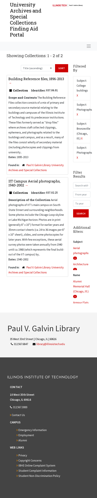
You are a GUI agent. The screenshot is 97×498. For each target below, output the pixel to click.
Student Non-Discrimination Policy (39, 476)
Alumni (22, 440)
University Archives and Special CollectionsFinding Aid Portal (25, 19)
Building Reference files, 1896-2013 (36, 79)
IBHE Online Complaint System (36, 465)
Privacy (22, 455)
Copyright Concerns (30, 460)
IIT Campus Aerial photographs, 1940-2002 (34, 183)
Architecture (80, 264)
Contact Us (18, 415)
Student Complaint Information (37, 471)
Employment (26, 435)
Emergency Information (32, 430)
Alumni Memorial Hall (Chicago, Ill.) (81, 286)
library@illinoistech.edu (50, 344)
